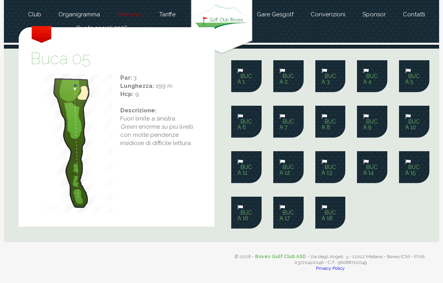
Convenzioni (328, 14)
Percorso (129, 14)
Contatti (414, 14)
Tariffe (167, 14)
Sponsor (374, 14)
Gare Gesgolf (275, 14)
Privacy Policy (330, 268)
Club (34, 14)
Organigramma (79, 14)
